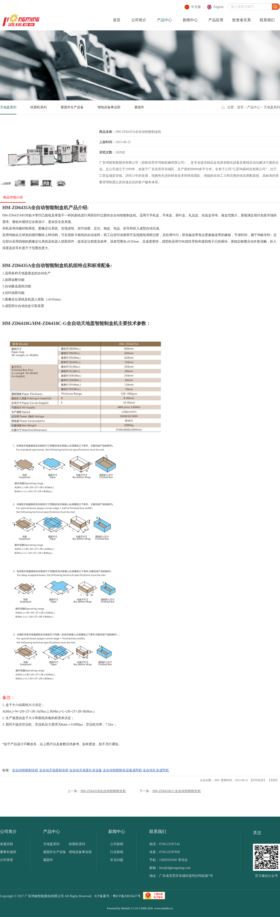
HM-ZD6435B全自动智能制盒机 (103, 791)
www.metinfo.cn (163, 908)
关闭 (273, 780)
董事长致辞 (8, 852)
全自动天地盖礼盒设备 (85, 770)
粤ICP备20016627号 (127, 896)
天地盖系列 (8, 107)
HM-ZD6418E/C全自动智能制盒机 (176, 791)
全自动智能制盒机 (25, 770)
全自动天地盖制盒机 (54, 770)
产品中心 (164, 20)
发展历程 (6, 844)
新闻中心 (190, 20)
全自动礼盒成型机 (156, 770)
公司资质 (6, 860)
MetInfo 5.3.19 (129, 908)
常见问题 (116, 860)
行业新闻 (116, 852)
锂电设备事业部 (109, 107)
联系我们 (267, 20)
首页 (116, 20)
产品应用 (215, 20)
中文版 (196, 7)
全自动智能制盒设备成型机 (122, 770)
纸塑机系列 (38, 107)
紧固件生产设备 (72, 107)
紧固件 (139, 107)
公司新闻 (116, 844)
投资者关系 (241, 20)
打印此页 (257, 780)
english (219, 7)
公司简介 (138, 20)
